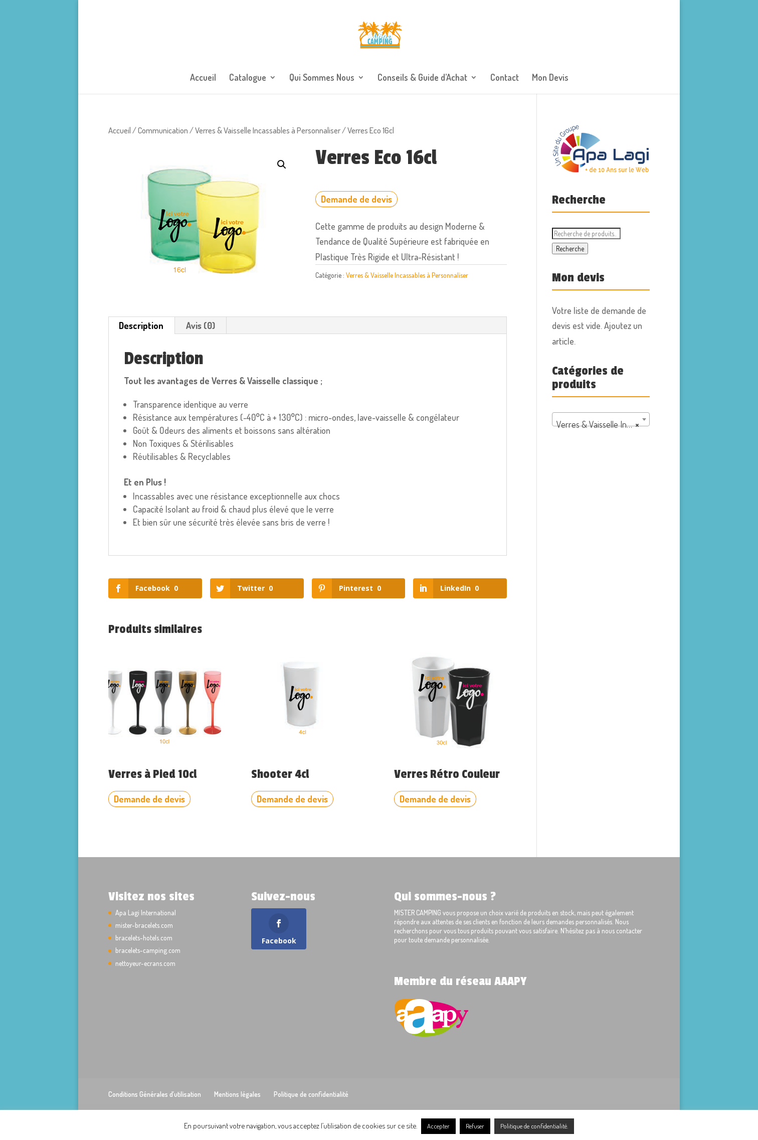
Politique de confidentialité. (534, 1126)
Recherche (570, 248)
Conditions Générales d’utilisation (154, 1094)
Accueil (203, 78)
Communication (163, 130)
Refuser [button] (475, 1126)
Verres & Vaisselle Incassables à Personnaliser (267, 130)
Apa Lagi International (145, 912)
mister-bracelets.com (144, 925)
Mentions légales (237, 1094)
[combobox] (601, 419)
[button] (282, 164)
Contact (504, 78)
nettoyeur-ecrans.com (145, 963)
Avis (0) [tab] (200, 325)
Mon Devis (550, 78)
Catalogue (247, 78)
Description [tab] (141, 325)
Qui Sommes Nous (321, 78)
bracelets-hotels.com (143, 937)
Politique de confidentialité (311, 1094)
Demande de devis (356, 199)
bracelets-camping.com (147, 950)
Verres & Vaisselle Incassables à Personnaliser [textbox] (602, 424)
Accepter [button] (438, 1126)
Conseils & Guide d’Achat (422, 78)
